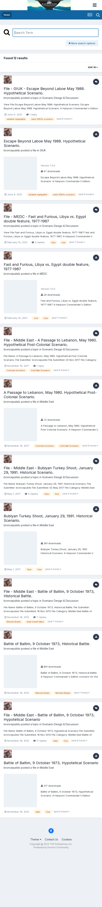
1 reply (31, 114)
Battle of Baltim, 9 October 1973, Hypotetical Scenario (51, 763)
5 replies (38, 242)
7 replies (39, 617)
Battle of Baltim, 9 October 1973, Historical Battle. (47, 644)
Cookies (67, 839)
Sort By (93, 67)
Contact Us (51, 839)
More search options (82, 43)
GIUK (43, 150)
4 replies (31, 493)
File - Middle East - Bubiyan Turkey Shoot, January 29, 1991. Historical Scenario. (48, 470)
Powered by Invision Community (51, 847)
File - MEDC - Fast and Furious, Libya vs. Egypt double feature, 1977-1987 (45, 218)
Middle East (47, 401)
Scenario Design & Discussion (60, 97)
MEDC (43, 273)
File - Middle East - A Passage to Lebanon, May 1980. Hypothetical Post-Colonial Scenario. (50, 342)
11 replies (40, 740)
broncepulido (12, 97)
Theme (35, 839)
